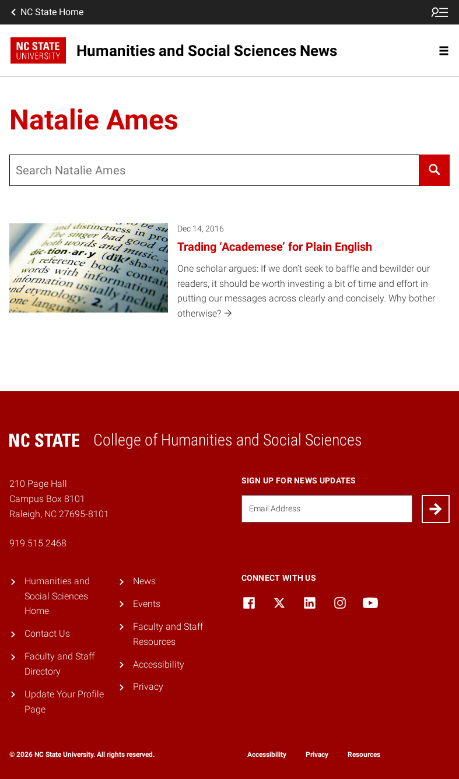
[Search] (435, 170)
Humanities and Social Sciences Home (57, 596)
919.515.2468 (37, 543)
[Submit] (436, 509)
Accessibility (158, 664)
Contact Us (47, 633)
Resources (364, 754)
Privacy (148, 686)
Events (146, 603)
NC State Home (46, 12)
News (144, 581)
